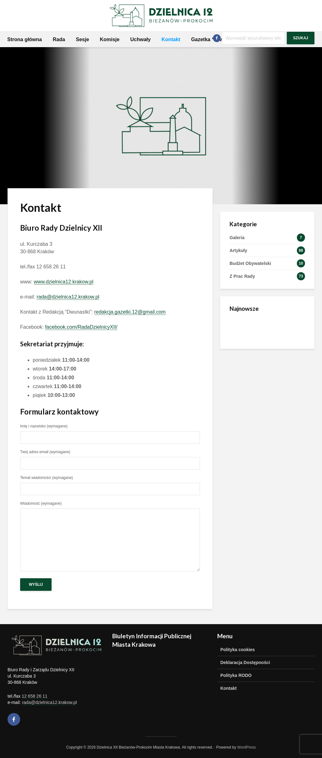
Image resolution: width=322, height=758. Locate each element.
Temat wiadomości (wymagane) (110, 483)
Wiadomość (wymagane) (110, 537)
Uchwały (140, 39)
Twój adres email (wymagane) (110, 457)
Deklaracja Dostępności (245, 662)
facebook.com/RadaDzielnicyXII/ (81, 327)
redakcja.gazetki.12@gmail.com (130, 312)
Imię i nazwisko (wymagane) (110, 432)
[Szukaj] (253, 38)
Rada (59, 39)
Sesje (82, 39)
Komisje (109, 39)
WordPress (246, 747)
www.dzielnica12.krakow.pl (63, 281)
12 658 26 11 (34, 696)
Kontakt (171, 39)
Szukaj (300, 38)
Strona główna (24, 39)
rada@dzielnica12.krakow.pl (67, 296)
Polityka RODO (236, 675)
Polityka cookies (237, 649)
